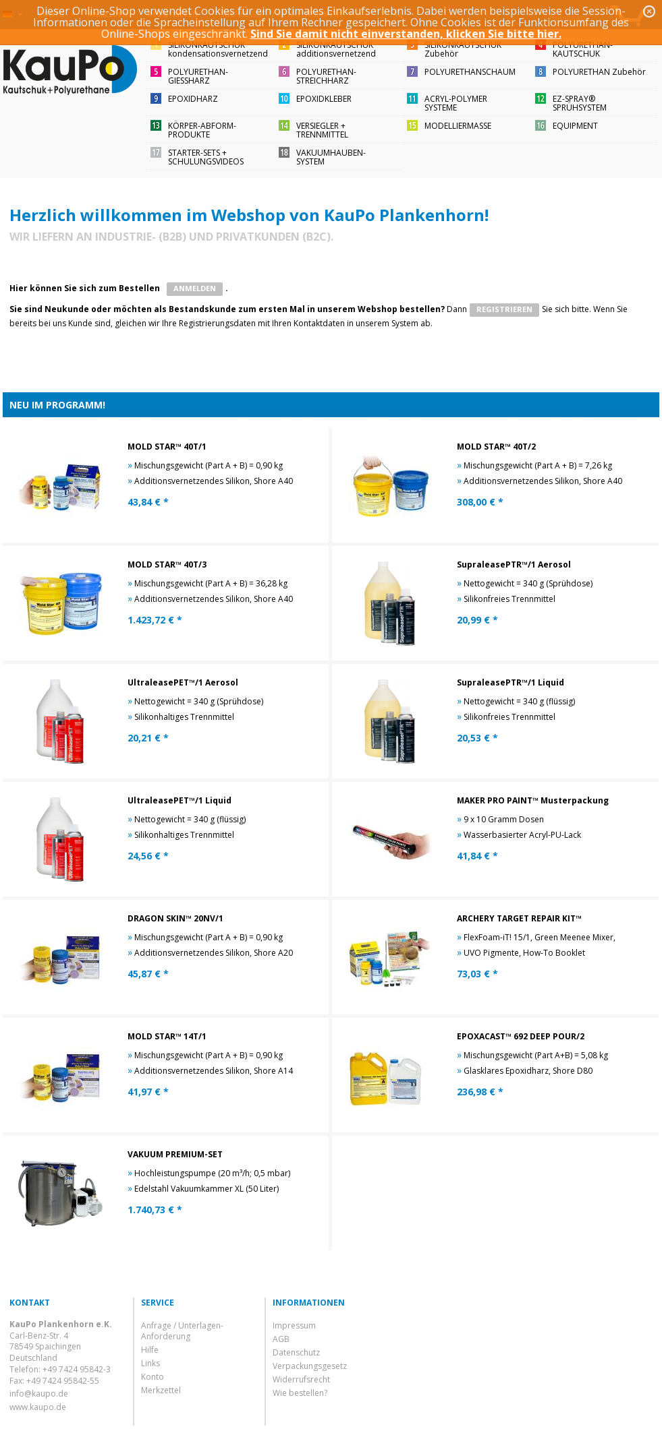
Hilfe (150, 1349)
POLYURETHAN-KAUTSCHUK (583, 49)
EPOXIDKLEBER (324, 98)
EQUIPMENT (575, 125)
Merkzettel (161, 1390)
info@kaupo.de (38, 1393)
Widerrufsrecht (301, 1379)
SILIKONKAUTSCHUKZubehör (462, 49)
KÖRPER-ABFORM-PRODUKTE (202, 130)
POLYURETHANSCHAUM (470, 72)
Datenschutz (296, 1352)
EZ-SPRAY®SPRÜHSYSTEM (580, 103)
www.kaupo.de (37, 1407)
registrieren (504, 309)
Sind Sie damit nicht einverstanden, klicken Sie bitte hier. (405, 33)
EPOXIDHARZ (193, 98)
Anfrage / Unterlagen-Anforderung (182, 1331)
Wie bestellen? (300, 1393)
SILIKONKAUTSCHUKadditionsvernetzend (336, 49)
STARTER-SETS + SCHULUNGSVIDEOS (206, 157)
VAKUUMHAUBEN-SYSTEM (331, 157)
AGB (281, 1339)
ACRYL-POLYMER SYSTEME (455, 103)
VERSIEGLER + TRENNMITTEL (322, 130)
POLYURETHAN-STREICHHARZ (326, 76)
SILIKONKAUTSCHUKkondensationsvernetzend (218, 49)
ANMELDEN (194, 288)
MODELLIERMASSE (457, 125)
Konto (152, 1376)
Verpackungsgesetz (310, 1366)
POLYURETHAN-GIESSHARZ (198, 76)
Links (150, 1363)
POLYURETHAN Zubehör (599, 72)
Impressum (294, 1325)
